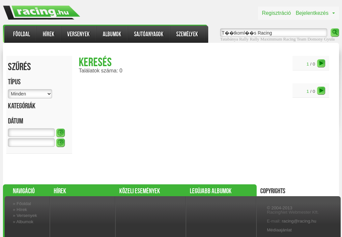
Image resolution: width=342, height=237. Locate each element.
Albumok (112, 34)
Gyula (329, 39)
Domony (315, 39)
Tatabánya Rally (234, 39)
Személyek (187, 34)
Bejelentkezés (312, 13)
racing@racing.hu (299, 221)
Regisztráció (276, 13)
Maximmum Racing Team (283, 39)
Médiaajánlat (279, 229)
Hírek (48, 34)
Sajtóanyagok (148, 34)
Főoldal (21, 34)
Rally (254, 39)
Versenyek (78, 34)
